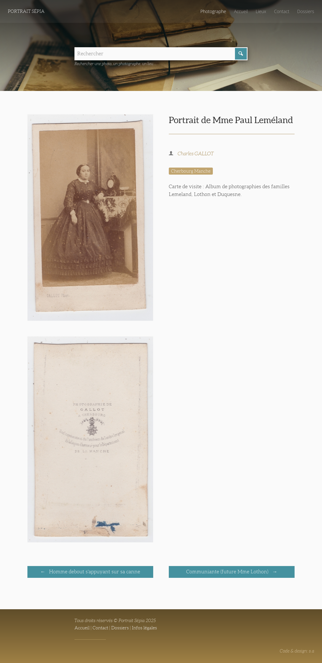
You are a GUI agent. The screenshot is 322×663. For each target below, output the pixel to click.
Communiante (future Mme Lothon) (228, 571)
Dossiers (305, 11)
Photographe (213, 11)
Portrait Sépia (26, 11)
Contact (281, 11)
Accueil (241, 11)
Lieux (261, 11)
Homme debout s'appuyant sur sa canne (94, 571)
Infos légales (144, 627)
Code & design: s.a (297, 650)
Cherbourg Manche (191, 171)
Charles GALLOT (196, 153)
